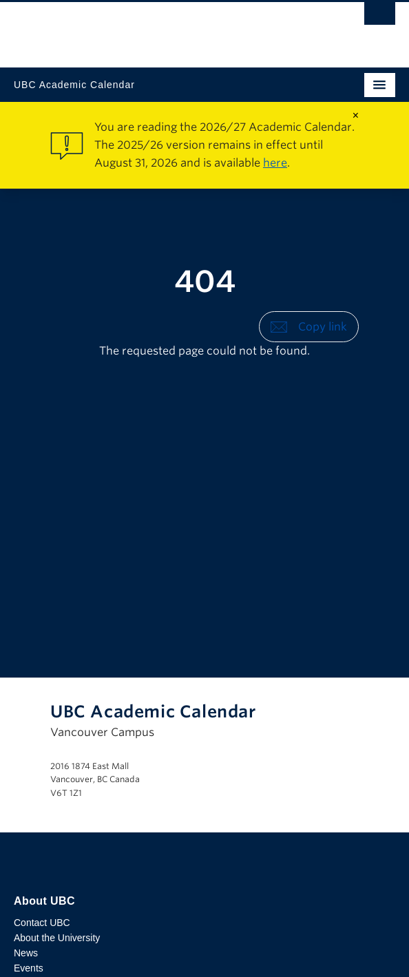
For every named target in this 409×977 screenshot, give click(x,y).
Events (28, 968)
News (26, 952)
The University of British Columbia (147, 28)
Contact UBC (42, 922)
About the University (57, 937)
